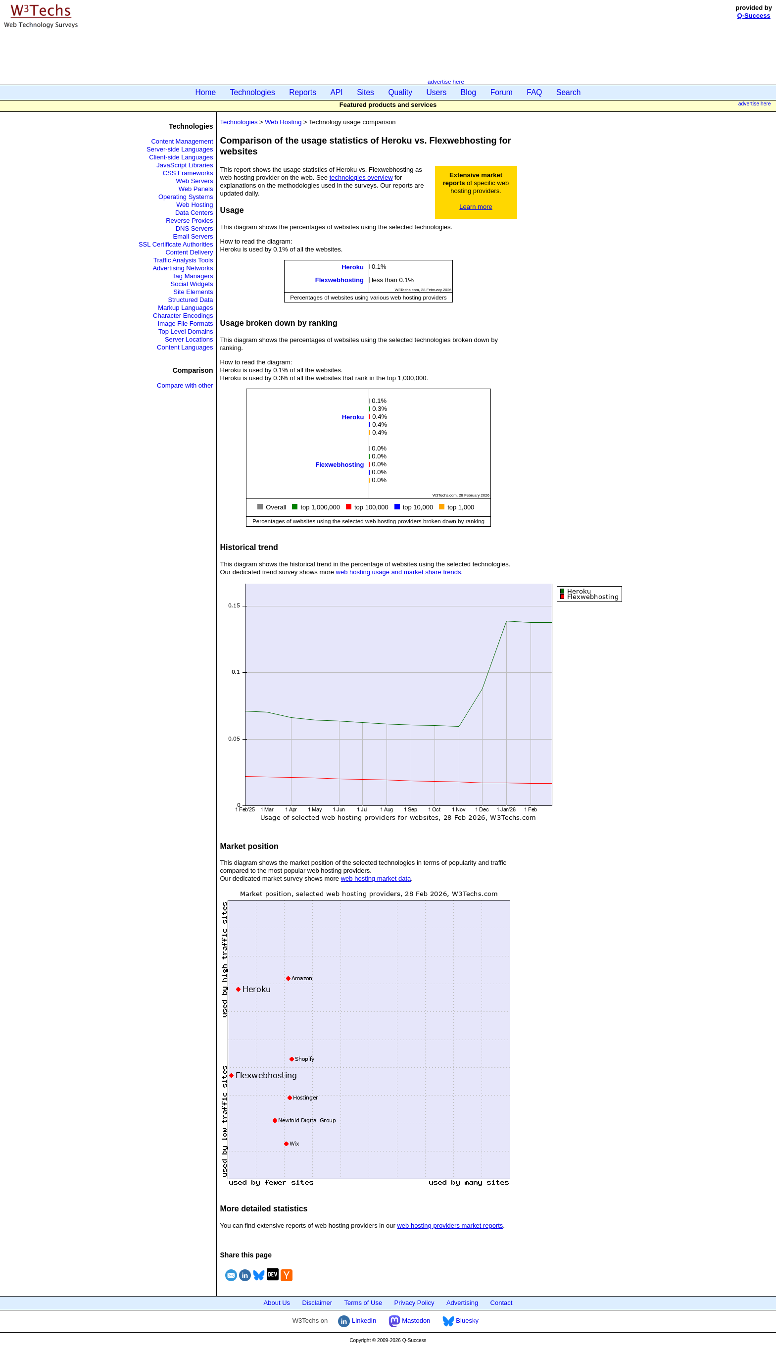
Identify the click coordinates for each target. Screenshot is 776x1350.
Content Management (182, 141)
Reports (302, 92)
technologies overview (361, 177)
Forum (501, 92)
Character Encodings (183, 315)
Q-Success (754, 15)
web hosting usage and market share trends (398, 572)
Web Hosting (194, 204)
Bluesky (460, 1320)
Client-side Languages (181, 157)
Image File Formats (185, 323)
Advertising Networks (182, 268)
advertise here (446, 81)
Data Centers (194, 212)
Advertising (462, 1302)
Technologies (252, 92)
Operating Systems (185, 196)
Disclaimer (317, 1302)
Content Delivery (189, 252)
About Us (277, 1302)
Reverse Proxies (189, 220)
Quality (400, 92)
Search (568, 92)
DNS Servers (194, 228)
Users (437, 92)
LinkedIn (357, 1320)
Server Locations (189, 339)
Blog (468, 92)
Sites (365, 92)
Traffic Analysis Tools (183, 260)
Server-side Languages (179, 149)
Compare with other (185, 385)
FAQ (534, 92)
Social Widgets (192, 284)
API (337, 92)
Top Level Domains (185, 331)
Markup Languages (185, 307)
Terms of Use (363, 1302)
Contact (501, 1302)
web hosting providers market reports (450, 1225)
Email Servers (193, 236)
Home (205, 92)
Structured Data (190, 299)
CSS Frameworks (188, 173)
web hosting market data (376, 878)
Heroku (352, 267)
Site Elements (193, 292)
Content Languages (185, 347)
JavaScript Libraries (184, 165)
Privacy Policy (414, 1302)
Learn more (475, 206)
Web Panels (196, 189)
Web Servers (194, 181)
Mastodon (409, 1320)
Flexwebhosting (339, 280)
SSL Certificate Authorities (176, 244)
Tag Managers (192, 276)
